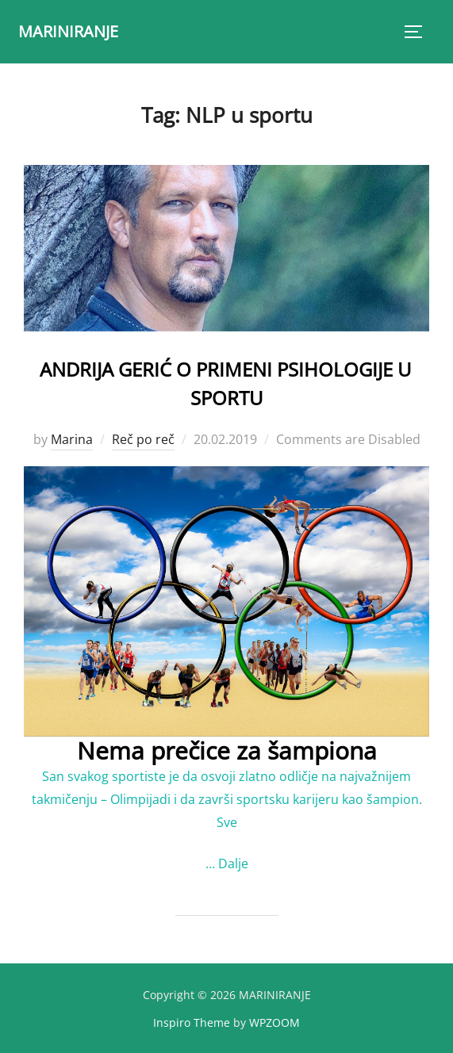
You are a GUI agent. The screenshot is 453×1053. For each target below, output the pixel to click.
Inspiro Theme (191, 1022)
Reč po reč (143, 439)
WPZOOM (274, 1022)
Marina (72, 439)
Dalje (233, 863)
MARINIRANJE (68, 31)
